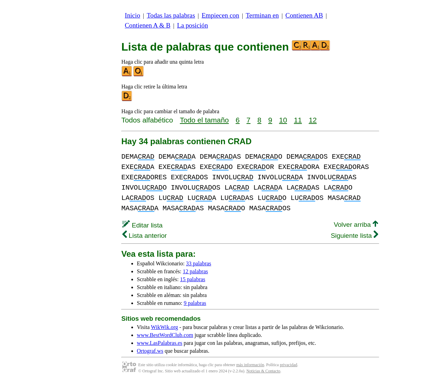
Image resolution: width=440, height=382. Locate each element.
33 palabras (198, 263)
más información (250, 364)
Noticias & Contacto (263, 371)
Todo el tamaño (204, 120)
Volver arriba (356, 224)
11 (298, 120)
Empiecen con (220, 15)
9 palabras (195, 303)
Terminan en (262, 15)
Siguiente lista (354, 235)
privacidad (288, 364)
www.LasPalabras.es (159, 343)
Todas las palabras (171, 15)
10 (283, 120)
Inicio (132, 15)
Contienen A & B (147, 25)
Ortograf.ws (150, 351)
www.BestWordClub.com (165, 335)
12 (313, 120)
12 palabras (195, 271)
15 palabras (192, 279)
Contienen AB (304, 15)
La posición (192, 25)
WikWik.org (164, 327)
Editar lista (142, 225)
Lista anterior (144, 235)
